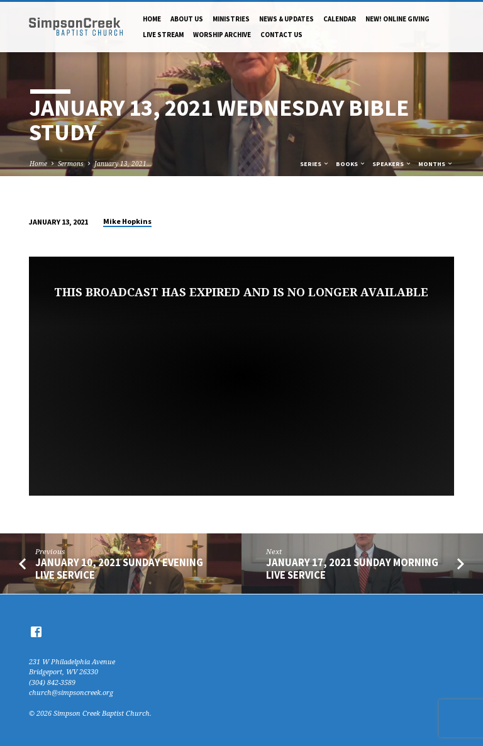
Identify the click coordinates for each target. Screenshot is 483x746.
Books (351, 164)
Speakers (392, 164)
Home (152, 18)
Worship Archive (222, 34)
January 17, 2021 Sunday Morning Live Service (352, 568)
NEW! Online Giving (397, 18)
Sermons (71, 163)
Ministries (231, 18)
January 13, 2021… (123, 163)
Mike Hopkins (127, 221)
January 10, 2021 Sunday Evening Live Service (119, 568)
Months (435, 164)
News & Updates (286, 18)
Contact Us (281, 34)
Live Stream (163, 34)
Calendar (339, 18)
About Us (186, 18)
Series (315, 164)
